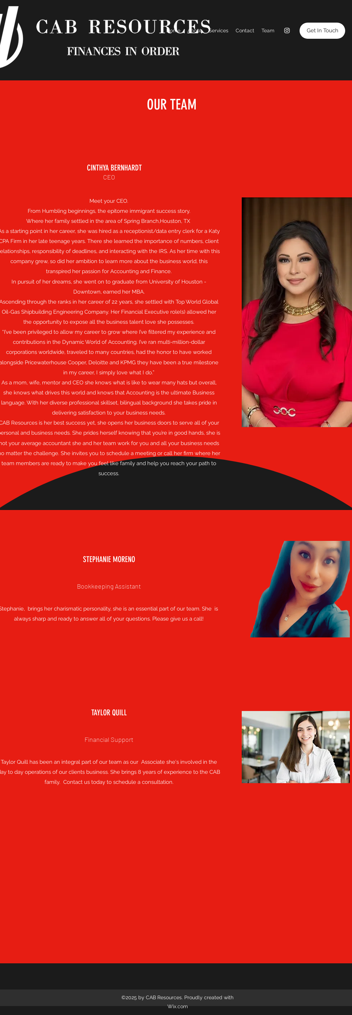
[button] (322, 31)
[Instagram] (287, 30)
